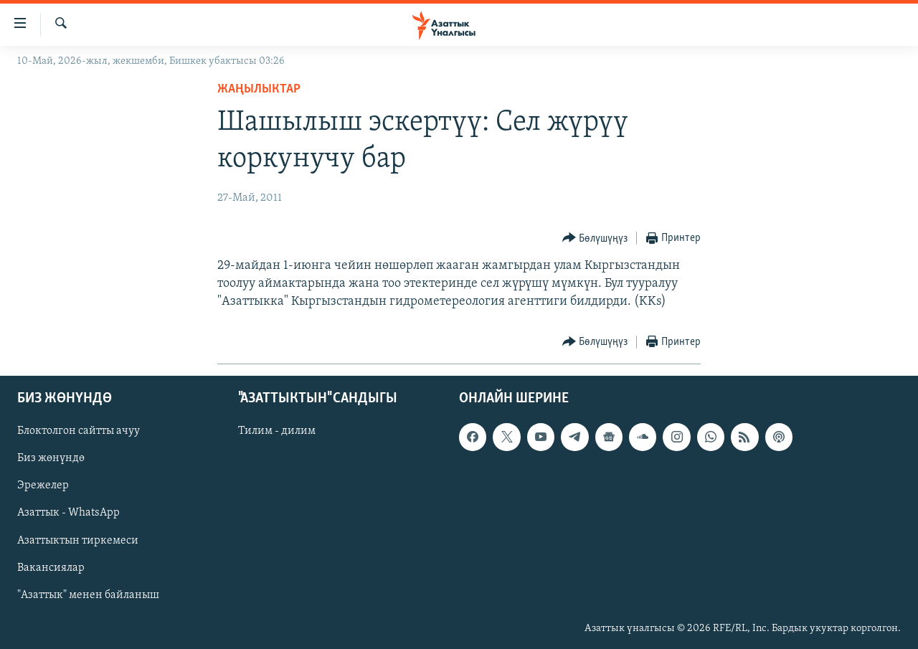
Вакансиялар (51, 567)
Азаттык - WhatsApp (68, 512)
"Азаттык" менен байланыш (88, 594)
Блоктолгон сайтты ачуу (78, 431)
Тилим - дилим (277, 431)
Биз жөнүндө (51, 458)
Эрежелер (43, 485)
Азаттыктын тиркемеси (77, 540)
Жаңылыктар (259, 89)
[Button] (595, 238)
